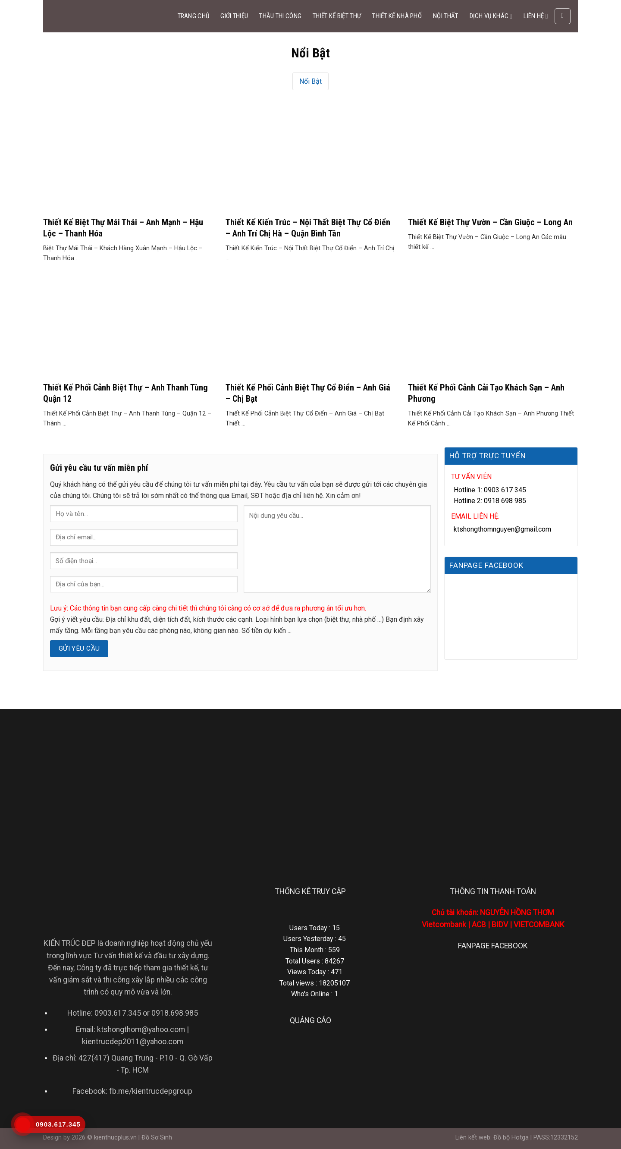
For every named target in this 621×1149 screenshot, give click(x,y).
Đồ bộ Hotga (511, 1137)
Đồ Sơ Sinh (156, 1137)
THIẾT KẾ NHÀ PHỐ (397, 16)
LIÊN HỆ (536, 16)
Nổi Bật (310, 81)
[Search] (563, 16)
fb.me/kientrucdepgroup (150, 1091)
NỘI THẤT (445, 16)
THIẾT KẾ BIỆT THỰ (337, 16)
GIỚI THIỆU (234, 16)
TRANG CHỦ (194, 16)
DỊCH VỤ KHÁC (491, 16)
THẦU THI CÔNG (280, 16)
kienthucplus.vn (115, 1137)
